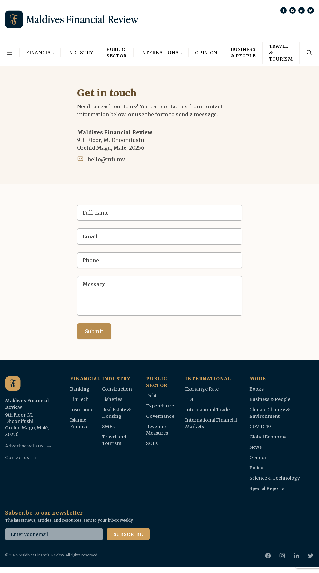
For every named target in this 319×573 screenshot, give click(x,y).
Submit (94, 331)
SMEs (108, 426)
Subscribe (128, 534)
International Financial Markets (211, 423)
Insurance (81, 410)
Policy (256, 468)
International (161, 52)
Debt (151, 395)
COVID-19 (260, 426)
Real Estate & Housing (116, 413)
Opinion (206, 52)
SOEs (152, 443)
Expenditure (160, 406)
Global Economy (267, 437)
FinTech (79, 399)
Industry (80, 52)
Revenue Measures (157, 430)
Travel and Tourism (114, 440)
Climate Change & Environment (269, 413)
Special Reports (266, 488)
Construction (117, 389)
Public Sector (116, 52)
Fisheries (112, 399)
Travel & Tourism (281, 52)
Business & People (243, 52)
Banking (80, 389)
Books (256, 389)
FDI (189, 399)
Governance (160, 416)
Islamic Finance (79, 423)
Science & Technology (274, 478)
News (255, 447)
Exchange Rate (202, 389)
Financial (40, 52)
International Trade (207, 410)
